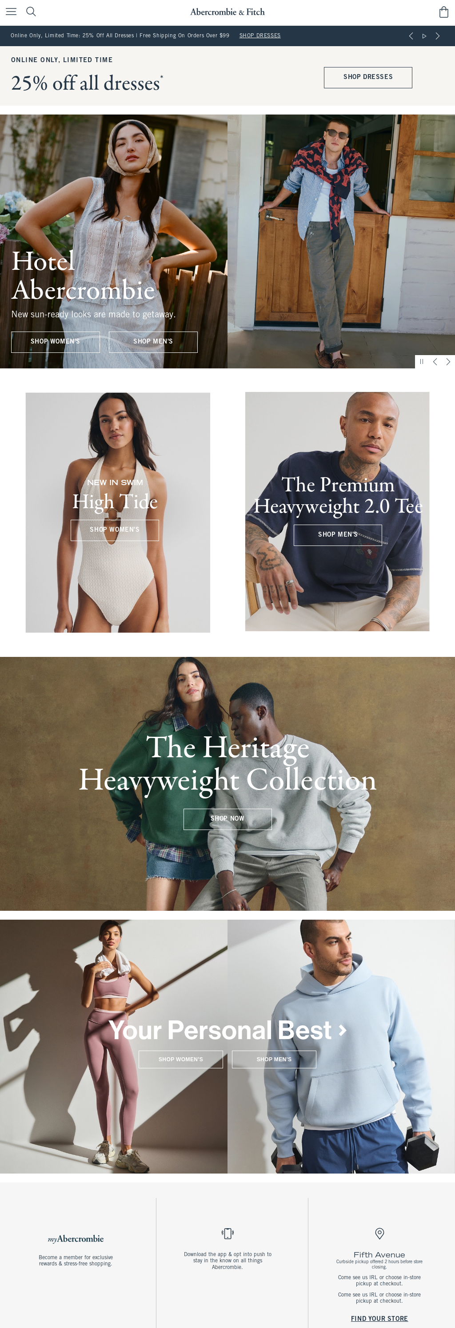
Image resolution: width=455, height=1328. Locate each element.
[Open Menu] (9, 12)
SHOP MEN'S (153, 342)
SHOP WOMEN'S (55, 342)
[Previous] (411, 36)
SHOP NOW (228, 819)
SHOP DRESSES (260, 36)
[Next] (437, 36)
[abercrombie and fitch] (227, 12)
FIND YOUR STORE (379, 1319)
